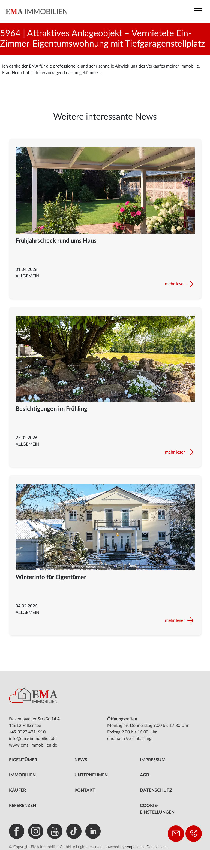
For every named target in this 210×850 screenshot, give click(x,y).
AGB (144, 775)
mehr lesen (175, 284)
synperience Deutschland (146, 847)
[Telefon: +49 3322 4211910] (193, 833)
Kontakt (84, 790)
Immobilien (22, 775)
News (80, 760)
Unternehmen (91, 775)
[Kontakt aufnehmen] (176, 833)
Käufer (17, 790)
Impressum (153, 760)
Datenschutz (156, 790)
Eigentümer (23, 760)
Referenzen (22, 805)
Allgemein (27, 276)
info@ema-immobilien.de (32, 738)
